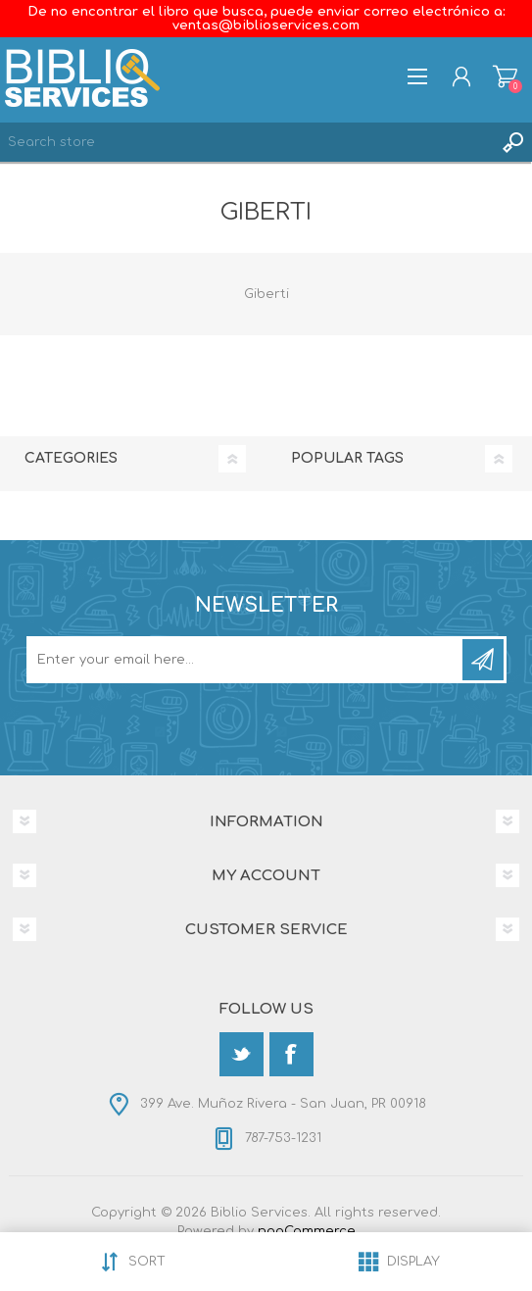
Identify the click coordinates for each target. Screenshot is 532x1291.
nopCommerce (307, 1231)
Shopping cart (505, 76)
